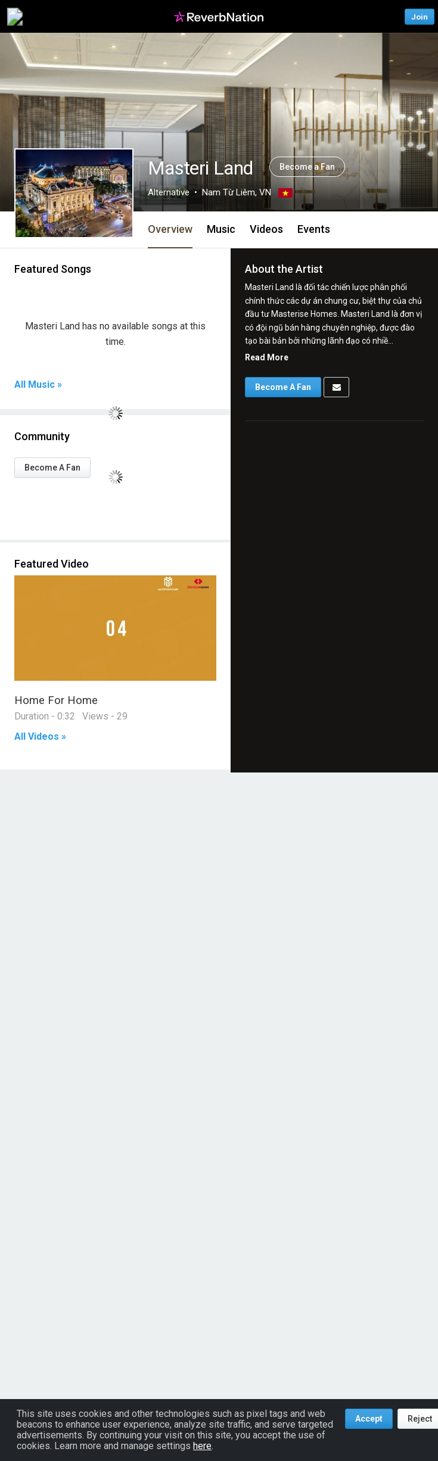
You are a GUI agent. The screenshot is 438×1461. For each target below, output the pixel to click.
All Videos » (40, 736)
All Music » (38, 384)
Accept (369, 1418)
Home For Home (56, 700)
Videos (266, 229)
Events (313, 229)
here (202, 1445)
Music (221, 229)
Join (419, 16)
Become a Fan (307, 167)
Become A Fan (52, 467)
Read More (266, 357)
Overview (170, 229)
